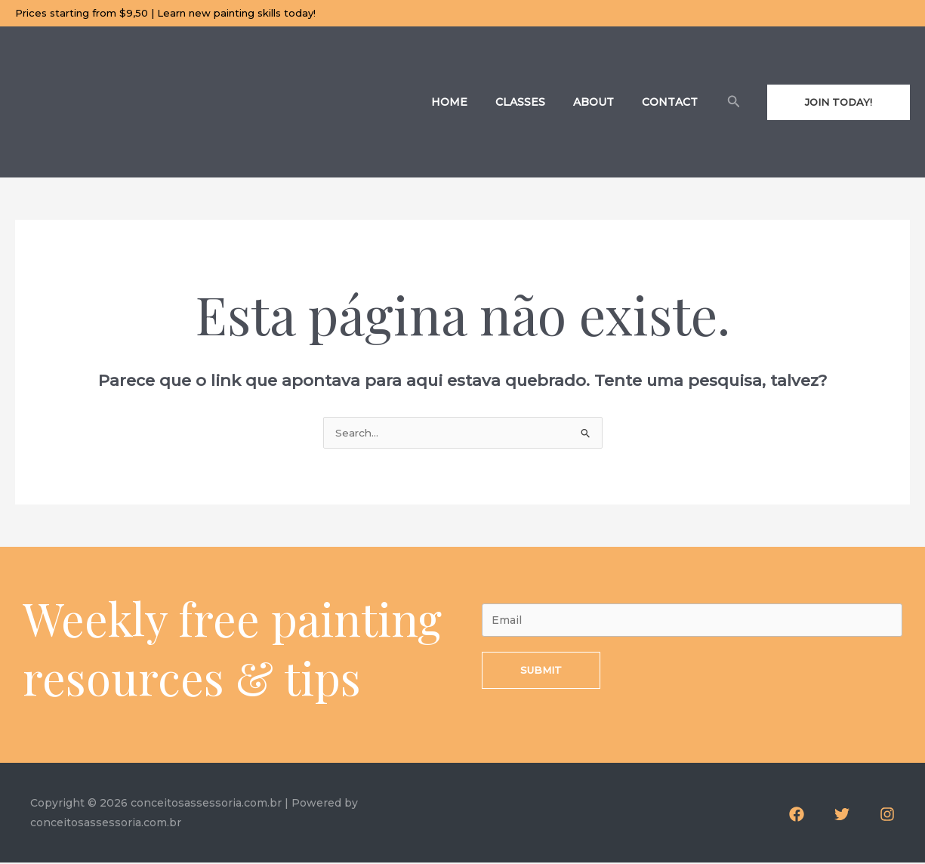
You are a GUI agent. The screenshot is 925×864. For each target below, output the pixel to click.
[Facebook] (796, 815)
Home (473, 102)
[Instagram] (887, 815)
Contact (673, 102)
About (604, 102)
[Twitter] (841, 815)
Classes (538, 102)
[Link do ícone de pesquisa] (734, 102)
